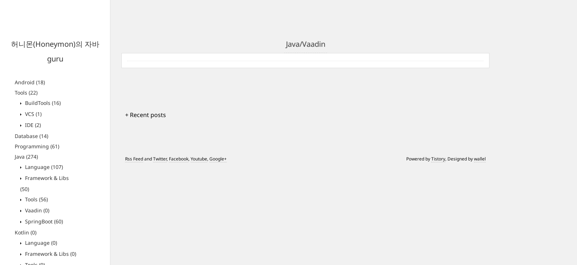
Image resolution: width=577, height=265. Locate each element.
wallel (480, 159)
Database (31, 135)
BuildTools (42, 102)
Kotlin (25, 232)
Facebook (178, 159)
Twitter (160, 159)
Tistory (438, 159)
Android (30, 82)
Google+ (218, 159)
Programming (37, 146)
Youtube (199, 159)
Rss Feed (134, 159)
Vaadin (36, 210)
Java (26, 156)
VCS (33, 113)
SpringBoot (43, 221)
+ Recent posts (145, 115)
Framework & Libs (50, 253)
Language (43, 166)
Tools (26, 92)
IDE (32, 124)
